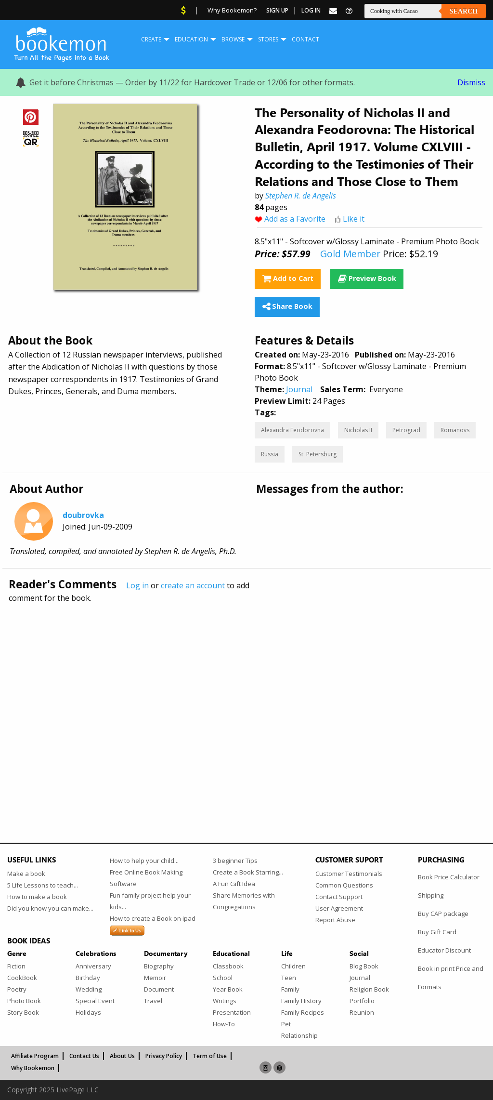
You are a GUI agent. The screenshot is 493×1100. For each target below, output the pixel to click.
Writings (224, 1000)
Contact (305, 39)
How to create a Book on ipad (152, 918)
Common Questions (344, 885)
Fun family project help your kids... (150, 901)
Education (191, 39)
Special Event (95, 1000)
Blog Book (364, 966)
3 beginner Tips (235, 860)
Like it (353, 218)
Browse (233, 39)
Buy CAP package (443, 913)
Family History (301, 1000)
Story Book (23, 1012)
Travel (153, 1000)
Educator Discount (444, 950)
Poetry (16, 989)
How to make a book (37, 896)
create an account (193, 585)
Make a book (26, 873)
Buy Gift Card (437, 932)
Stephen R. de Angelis (300, 195)
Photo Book (24, 1000)
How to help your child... (144, 860)
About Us (122, 1056)
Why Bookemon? (232, 10)
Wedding (89, 989)
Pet (286, 1024)
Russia (269, 454)
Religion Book (369, 989)
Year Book (228, 989)
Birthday (88, 977)
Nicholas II (358, 430)
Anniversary (93, 966)
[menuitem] (151, 39)
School (223, 977)
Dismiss (471, 82)
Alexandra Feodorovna (292, 430)
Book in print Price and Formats (450, 977)
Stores (268, 39)
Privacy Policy (163, 1056)
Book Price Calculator (449, 877)
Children (293, 966)
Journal (299, 389)
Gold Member (350, 253)
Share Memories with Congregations (244, 901)
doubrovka (83, 515)
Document (159, 989)
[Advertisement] (246, 702)
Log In (311, 10)
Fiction (16, 966)
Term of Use (210, 1056)
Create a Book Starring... (248, 872)
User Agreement (339, 908)
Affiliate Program (35, 1056)
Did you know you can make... (50, 908)
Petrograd (406, 430)
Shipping (430, 895)
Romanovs (455, 430)
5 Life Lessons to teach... (42, 885)
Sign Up (277, 10)
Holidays (88, 1012)
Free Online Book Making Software (146, 878)
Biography (159, 966)
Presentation (232, 1012)
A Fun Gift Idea (234, 883)
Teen (288, 977)
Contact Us (84, 1056)
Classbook (228, 966)
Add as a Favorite (294, 218)
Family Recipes (302, 1012)
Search (464, 11)
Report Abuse (335, 919)
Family (290, 989)
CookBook (22, 977)
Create (151, 39)
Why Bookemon (32, 1068)
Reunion (362, 1012)
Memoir (155, 977)
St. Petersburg (317, 454)
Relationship (299, 1035)
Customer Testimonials (348, 873)
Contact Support (339, 896)
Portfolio (362, 1000)
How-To (224, 1024)
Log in (137, 585)
